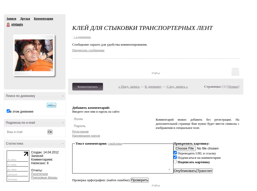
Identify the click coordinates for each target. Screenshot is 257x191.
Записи (11, 18)
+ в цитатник (82, 36)
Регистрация (80, 131)
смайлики (115, 143)
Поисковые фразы (44, 177)
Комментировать (88, 86)
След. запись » (177, 86)
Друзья (25, 18)
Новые (233, 86)
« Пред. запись (129, 86)
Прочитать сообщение (88, 50)
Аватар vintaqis (33, 55)
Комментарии (43, 18)
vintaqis (8, 25)
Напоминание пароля (86, 135)
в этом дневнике (21, 111)
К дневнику (153, 86)
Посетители (39, 174)
